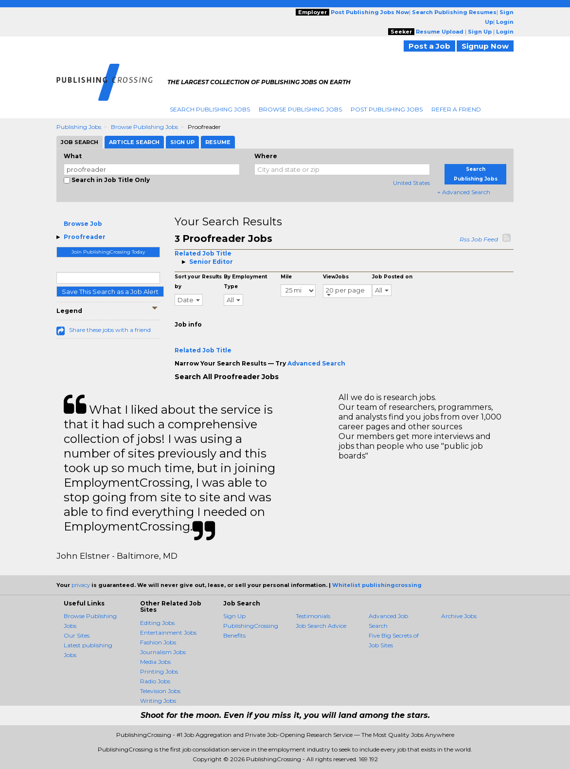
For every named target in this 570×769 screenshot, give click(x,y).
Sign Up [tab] (182, 142)
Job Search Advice (321, 625)
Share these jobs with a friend (110, 329)
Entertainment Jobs (168, 632)
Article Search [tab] (134, 142)
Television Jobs (160, 691)
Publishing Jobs (78, 126)
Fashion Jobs (158, 642)
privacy (80, 585)
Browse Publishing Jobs (300, 109)
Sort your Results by (198, 282)
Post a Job (429, 46)
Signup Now (485, 46)
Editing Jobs (157, 622)
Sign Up (234, 616)
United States (411, 182)
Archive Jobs (459, 616)
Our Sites (76, 635)
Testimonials (313, 616)
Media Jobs (155, 661)
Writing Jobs (158, 700)
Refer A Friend (456, 109)
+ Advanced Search (463, 192)
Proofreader (85, 236)
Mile (286, 277)
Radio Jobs (155, 681)
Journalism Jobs (163, 652)
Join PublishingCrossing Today (108, 252)
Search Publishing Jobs (210, 109)
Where (265, 156)
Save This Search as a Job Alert (110, 291)
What (73, 156)
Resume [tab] (218, 142)
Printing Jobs (159, 671)
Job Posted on (392, 277)
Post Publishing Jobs (387, 109)
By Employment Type (245, 282)
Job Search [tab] (79, 142)
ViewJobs (336, 277)
